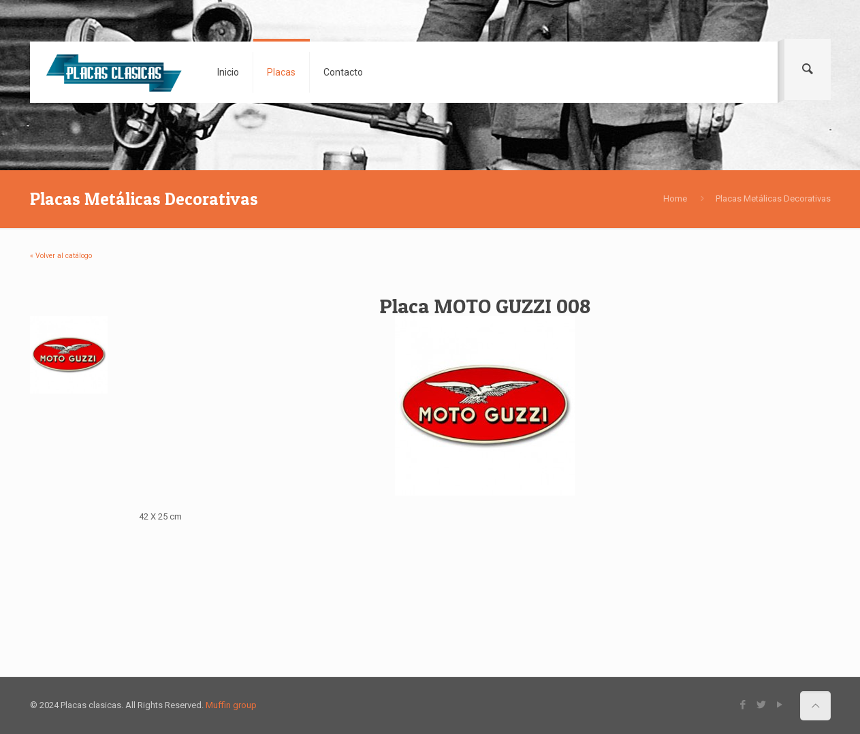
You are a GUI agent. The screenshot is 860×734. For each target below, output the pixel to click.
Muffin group (231, 705)
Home (675, 198)
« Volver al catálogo (61, 255)
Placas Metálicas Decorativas (773, 198)
